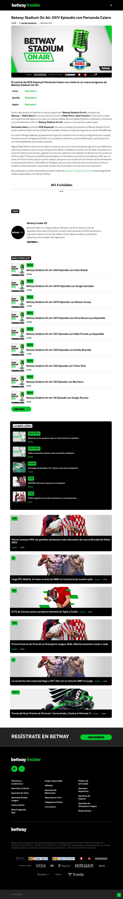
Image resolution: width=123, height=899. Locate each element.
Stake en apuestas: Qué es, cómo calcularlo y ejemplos (51, 453)
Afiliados (49, 785)
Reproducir (31, 91)
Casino (31, 478)
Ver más (21, 409)
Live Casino (50, 806)
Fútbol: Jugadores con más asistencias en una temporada (52, 498)
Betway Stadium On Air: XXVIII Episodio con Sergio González (60, 285)
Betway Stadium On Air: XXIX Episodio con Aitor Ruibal (57, 270)
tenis (33, 234)
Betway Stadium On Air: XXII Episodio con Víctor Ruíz (56, 365)
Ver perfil (33, 242)
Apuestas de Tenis (20, 793)
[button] (119, 895)
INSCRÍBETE (96, 737)
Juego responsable (53, 781)
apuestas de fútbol (81, 230)
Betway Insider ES (29, 23)
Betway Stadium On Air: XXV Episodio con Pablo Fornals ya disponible (65, 333)
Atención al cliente (20, 788)
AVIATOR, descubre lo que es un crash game (46, 483)
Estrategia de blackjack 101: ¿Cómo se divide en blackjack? (53, 468)
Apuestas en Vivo (53, 797)
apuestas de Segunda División (78, 170)
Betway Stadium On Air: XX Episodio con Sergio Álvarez (57, 397)
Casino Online (17, 805)
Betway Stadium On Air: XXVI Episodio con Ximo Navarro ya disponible (65, 317)
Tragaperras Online (54, 802)
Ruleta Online (84, 810)
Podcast (30, 265)
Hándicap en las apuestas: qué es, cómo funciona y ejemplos (53, 438)
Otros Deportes (34, 434)
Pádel (14, 591)
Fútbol (31, 493)
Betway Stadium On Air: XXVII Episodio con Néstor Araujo (58, 301)
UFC (13, 558)
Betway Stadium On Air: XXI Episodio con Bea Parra (54, 381)
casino (40, 234)
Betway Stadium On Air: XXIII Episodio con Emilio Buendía (58, 349)
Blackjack (32, 464)
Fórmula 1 (15, 692)
